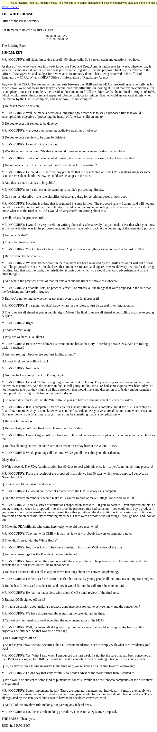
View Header (10, 7)
